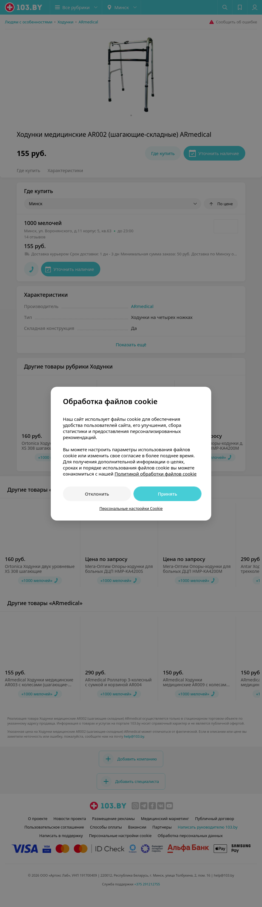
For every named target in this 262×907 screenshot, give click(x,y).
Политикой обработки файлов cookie (156, 474)
